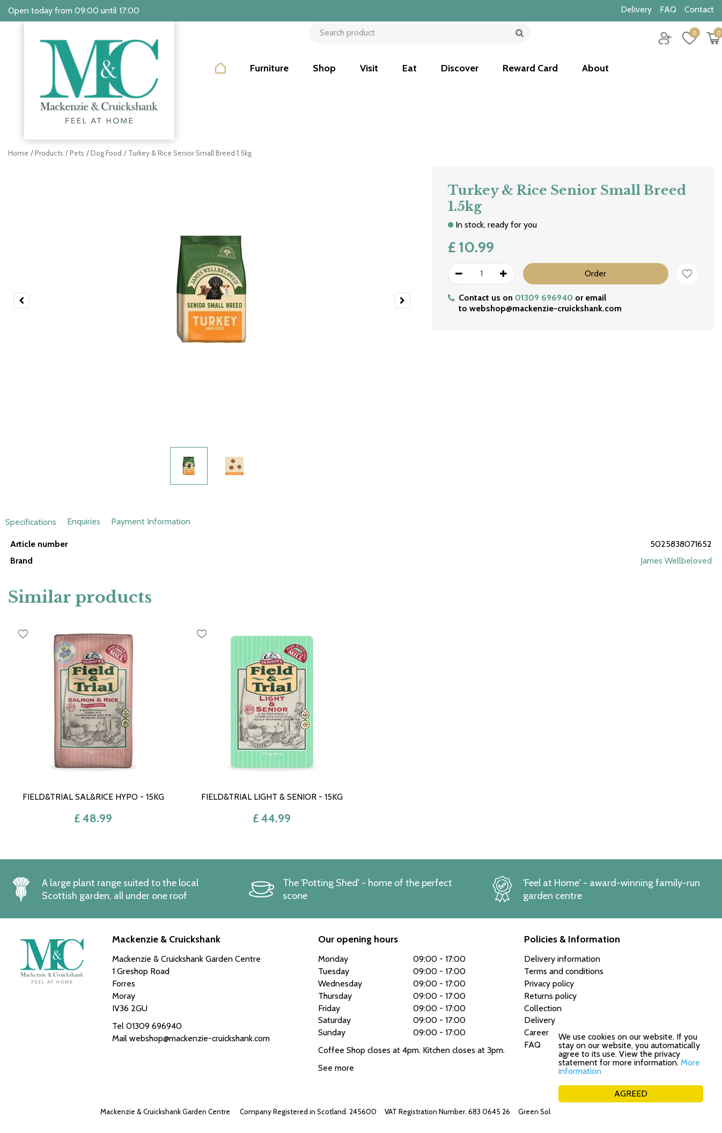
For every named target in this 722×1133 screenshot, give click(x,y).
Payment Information (150, 521)
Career (536, 1032)
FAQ (532, 1045)
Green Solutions (544, 1111)
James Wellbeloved (676, 560)
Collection (543, 1008)
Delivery (539, 1020)
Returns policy (550, 996)
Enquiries (83, 521)
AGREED (630, 1093)
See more (336, 1068)
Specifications (30, 522)
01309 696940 (544, 298)
